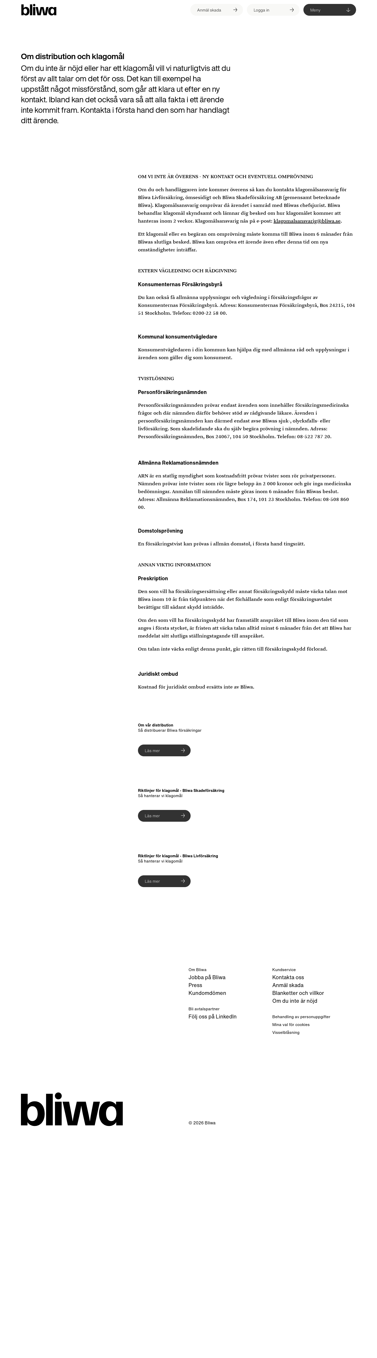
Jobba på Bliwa (206, 1200)
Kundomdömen (207, 1216)
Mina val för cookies (291, 1248)
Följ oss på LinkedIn (212, 1240)
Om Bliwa (197, 1193)
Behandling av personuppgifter (301, 1240)
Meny (315, 10)
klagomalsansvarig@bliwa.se (307, 221)
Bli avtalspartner (204, 1232)
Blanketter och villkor (298, 1216)
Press (195, 1208)
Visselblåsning (286, 1256)
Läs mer (152, 750)
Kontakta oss (288, 1200)
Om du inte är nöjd (294, 1224)
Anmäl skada (287, 1208)
